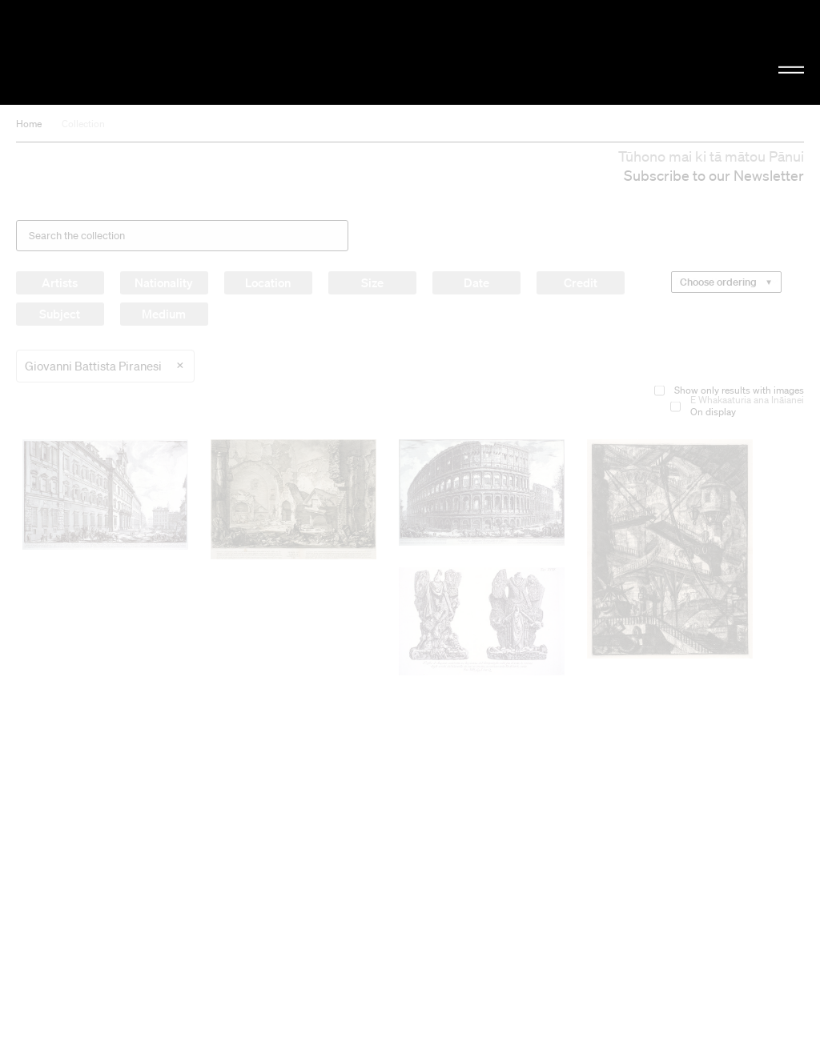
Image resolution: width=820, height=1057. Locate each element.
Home (29, 123)
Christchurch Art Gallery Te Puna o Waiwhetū (138, 52)
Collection (83, 123)
